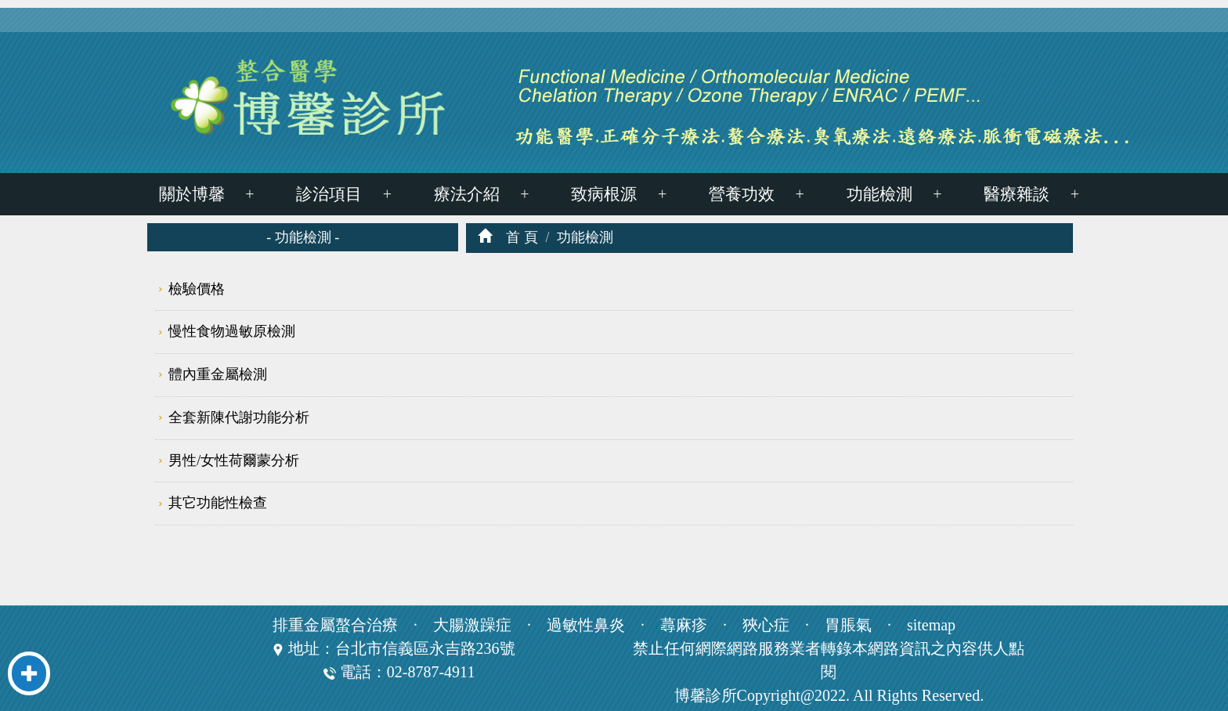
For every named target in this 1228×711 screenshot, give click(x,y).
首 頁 (522, 237)
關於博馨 (192, 194)
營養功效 (742, 194)
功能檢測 (879, 194)
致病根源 (604, 194)
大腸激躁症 (472, 624)
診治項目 (329, 194)
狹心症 (765, 624)
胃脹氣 (848, 624)
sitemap (931, 624)
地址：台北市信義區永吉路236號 (401, 648)
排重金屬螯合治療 (335, 624)
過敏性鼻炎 (586, 624)
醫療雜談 (1016, 194)
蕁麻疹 (683, 624)
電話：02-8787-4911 (399, 671)
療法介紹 (467, 194)
